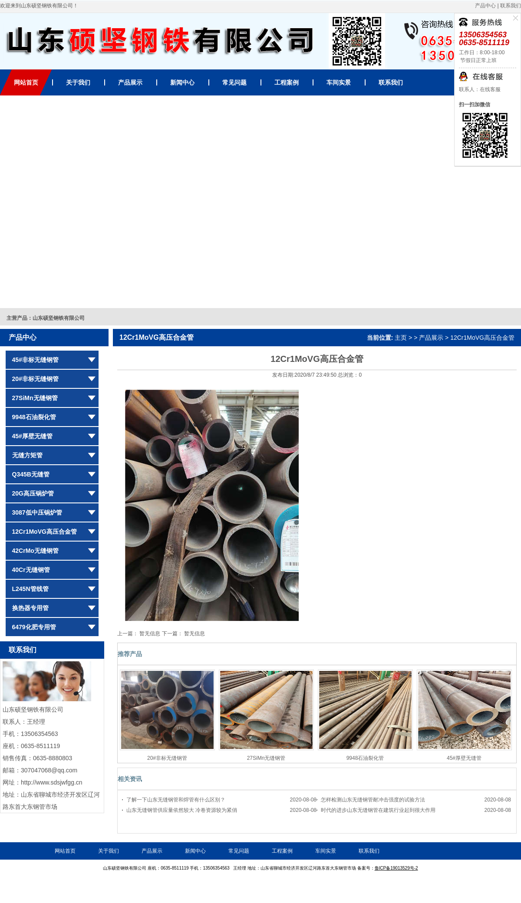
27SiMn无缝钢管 (35, 397)
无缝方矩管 (27, 455)
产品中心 (485, 6)
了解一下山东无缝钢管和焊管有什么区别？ (175, 800)
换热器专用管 (30, 607)
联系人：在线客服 (480, 89)
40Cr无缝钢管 (31, 569)
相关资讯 (130, 778)
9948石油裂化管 (34, 417)
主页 (401, 337)
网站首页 (26, 82)
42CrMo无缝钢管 (35, 550)
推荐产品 (130, 653)
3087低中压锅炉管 (37, 512)
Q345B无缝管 (30, 474)
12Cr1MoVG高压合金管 (44, 531)
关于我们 (78, 82)
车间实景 (338, 82)
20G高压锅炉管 (33, 493)
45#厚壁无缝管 (32, 436)
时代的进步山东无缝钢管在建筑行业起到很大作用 (378, 810)
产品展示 (130, 82)
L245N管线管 (30, 588)
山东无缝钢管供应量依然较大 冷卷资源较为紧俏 (181, 810)
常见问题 (234, 82)
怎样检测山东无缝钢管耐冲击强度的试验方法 (373, 800)
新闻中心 (182, 82)
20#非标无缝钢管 (35, 378)
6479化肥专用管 (34, 627)
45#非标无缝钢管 (35, 359)
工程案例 (286, 82)
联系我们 (510, 6)
